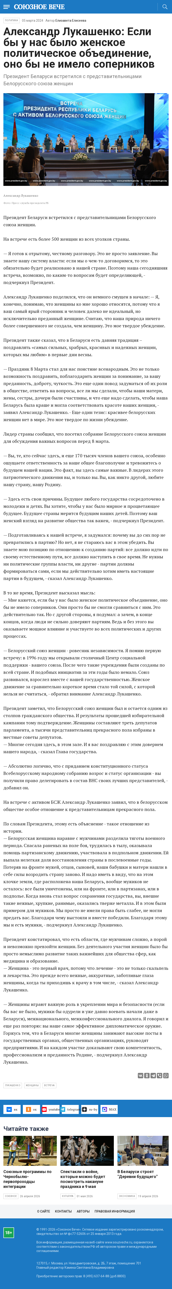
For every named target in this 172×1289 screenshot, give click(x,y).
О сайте (43, 1211)
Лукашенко (12, 1085)
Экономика (127, 1196)
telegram (70, 1109)
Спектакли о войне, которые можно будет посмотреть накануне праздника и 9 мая (82, 1179)
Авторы (83, 1211)
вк (12, 1109)
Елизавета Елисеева (70, 20)
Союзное (11, 1196)
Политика (11, 20)
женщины (32, 1085)
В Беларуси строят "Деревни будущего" (137, 1174)
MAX (109, 1109)
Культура (68, 1196)
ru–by (89, 1109)
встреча (49, 1085)
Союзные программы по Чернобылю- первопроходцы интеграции (27, 1179)
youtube (51, 1109)
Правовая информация (115, 1211)
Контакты (63, 1211)
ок (31, 1109)
